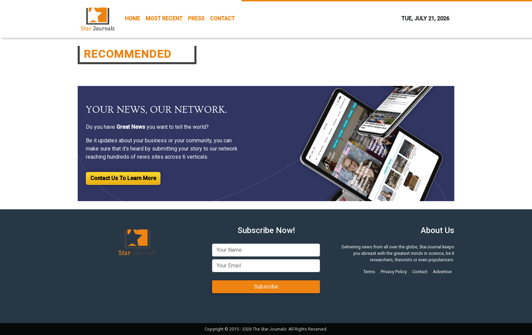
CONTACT (222, 18)
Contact (420, 271)
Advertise (442, 271)
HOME (132, 18)
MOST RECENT (164, 18)
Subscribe (266, 286)
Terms (369, 271)
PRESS (196, 18)
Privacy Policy (394, 271)
